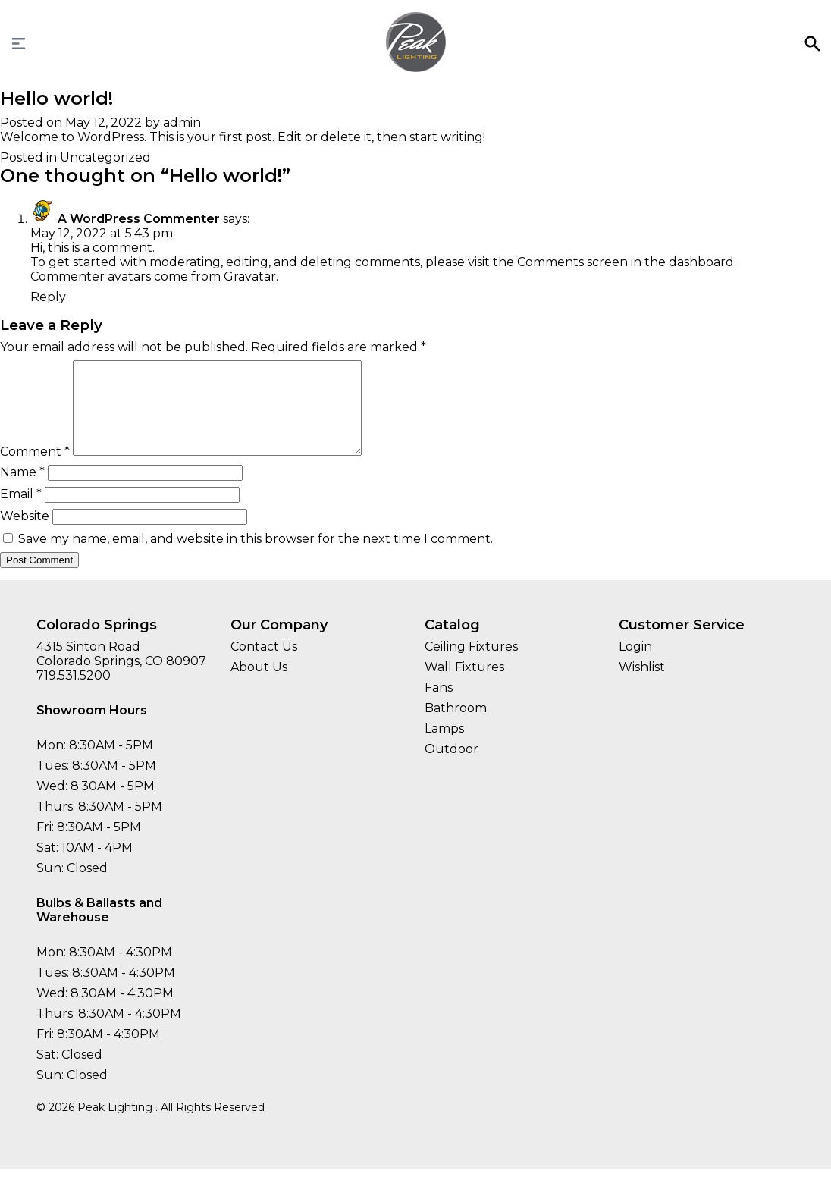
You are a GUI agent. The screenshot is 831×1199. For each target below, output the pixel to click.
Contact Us (263, 665)
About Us (258, 685)
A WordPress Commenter (139, 219)
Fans (439, 705)
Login (635, 665)
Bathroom (456, 726)
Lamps (444, 746)
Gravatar (250, 276)
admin (182, 122)
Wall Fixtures (464, 685)
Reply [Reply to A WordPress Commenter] (48, 297)
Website (24, 534)
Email (21, 512)
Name (22, 490)
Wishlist (642, 685)
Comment (35, 470)
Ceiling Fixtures (471, 665)
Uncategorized (105, 157)
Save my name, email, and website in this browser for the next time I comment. (255, 557)
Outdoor (451, 767)
